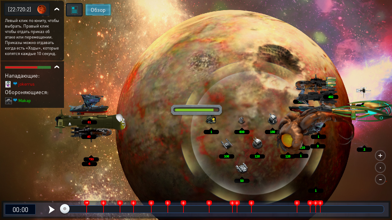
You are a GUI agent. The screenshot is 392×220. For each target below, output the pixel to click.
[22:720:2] (19, 9)
